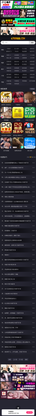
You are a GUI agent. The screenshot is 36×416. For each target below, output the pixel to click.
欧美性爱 (32, 61)
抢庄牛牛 (32, 51)
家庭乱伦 (16, 74)
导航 (2, 82)
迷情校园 (9, 77)
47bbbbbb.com (18, 38)
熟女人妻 (9, 58)
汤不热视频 (32, 81)
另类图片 (32, 70)
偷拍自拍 (16, 61)
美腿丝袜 (9, 70)
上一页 (15, 359)
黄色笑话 (24, 77)
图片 (2, 69)
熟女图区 (24, 70)
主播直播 (24, 58)
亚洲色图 (16, 68)
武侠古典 (32, 74)
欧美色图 (24, 68)
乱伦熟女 (24, 64)
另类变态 (32, 64)
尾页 (26, 359)
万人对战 (24, 48)
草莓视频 (24, 81)
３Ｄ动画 (32, 55)
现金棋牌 (24, 51)
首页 (10, 359)
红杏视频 (9, 83)
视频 (2, 56)
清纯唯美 (16, 70)
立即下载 (29, 412)
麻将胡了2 (9, 51)
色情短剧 (16, 83)
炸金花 (16, 51)
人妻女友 (24, 74)
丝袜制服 (16, 58)
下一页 (21, 359)
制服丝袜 (9, 64)
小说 (2, 75)
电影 (2, 63)
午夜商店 (16, 81)
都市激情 (9, 74)
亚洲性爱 (9, 61)
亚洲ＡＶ (9, 55)
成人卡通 (24, 61)
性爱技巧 (32, 77)
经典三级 (16, 64)
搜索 (32, 42)
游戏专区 (32, 48)
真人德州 (16, 48)
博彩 (2, 50)
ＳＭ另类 (32, 58)
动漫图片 (32, 68)
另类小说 (16, 77)
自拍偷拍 (16, 55)
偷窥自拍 (9, 68)
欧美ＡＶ (24, 55)
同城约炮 (9, 81)
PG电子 (9, 48)
